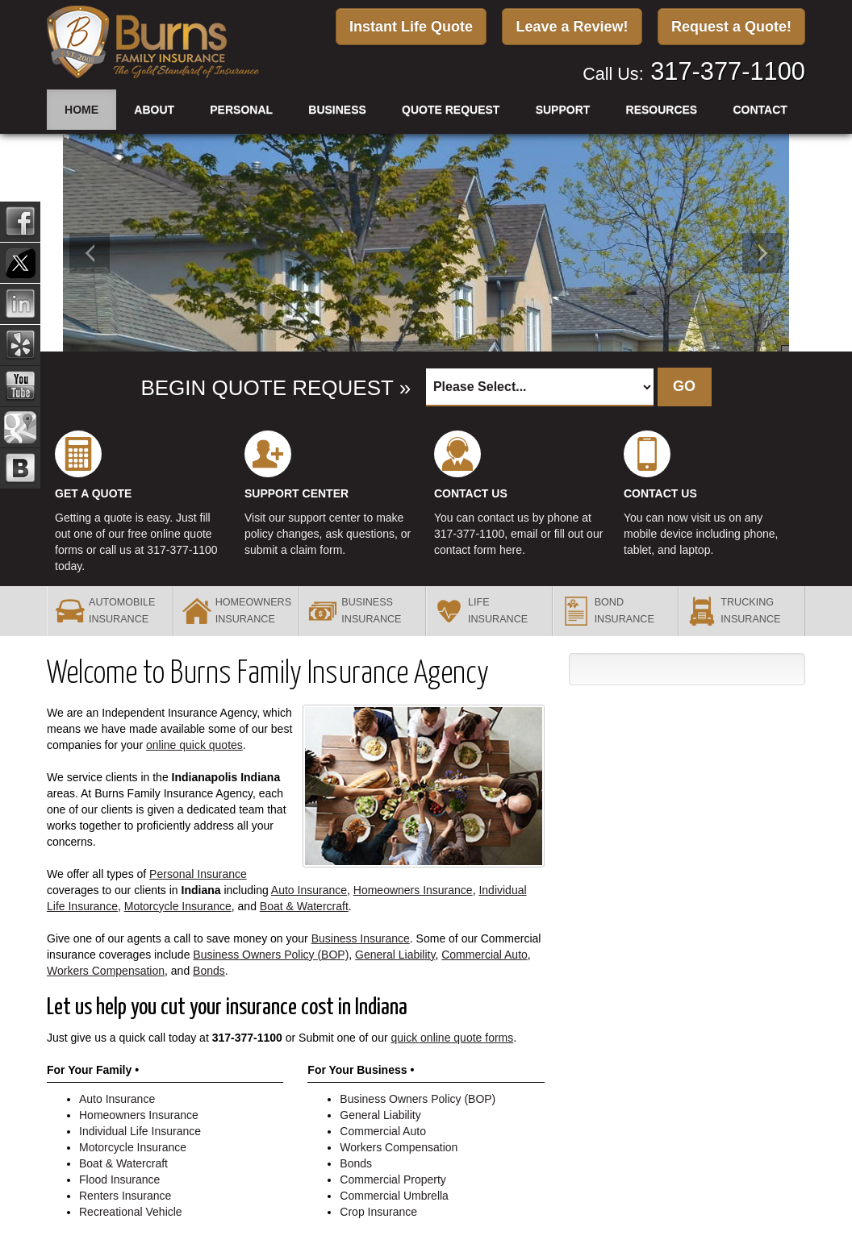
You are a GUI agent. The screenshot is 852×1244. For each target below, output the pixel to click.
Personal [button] (241, 108)
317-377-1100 (727, 70)
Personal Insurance (198, 873)
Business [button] (337, 108)
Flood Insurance (119, 1179)
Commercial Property (392, 1179)
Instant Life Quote (411, 27)
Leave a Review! (572, 27)
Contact (760, 108)
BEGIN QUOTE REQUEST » (274, 388)
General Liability (395, 954)
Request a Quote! (731, 27)
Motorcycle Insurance (178, 906)
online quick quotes (194, 744)
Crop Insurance (378, 1211)
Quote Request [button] (450, 108)
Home (81, 108)
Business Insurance (360, 938)
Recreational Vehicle (130, 1211)
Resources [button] (662, 108)
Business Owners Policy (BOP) (271, 954)
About (154, 108)
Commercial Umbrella (394, 1195)
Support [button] (563, 108)
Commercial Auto (484, 954)
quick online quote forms (452, 1037)
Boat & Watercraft (304, 906)
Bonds (209, 970)
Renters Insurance (125, 1195)
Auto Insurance (309, 890)
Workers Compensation (106, 970)
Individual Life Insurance (140, 1131)
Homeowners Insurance (413, 890)
